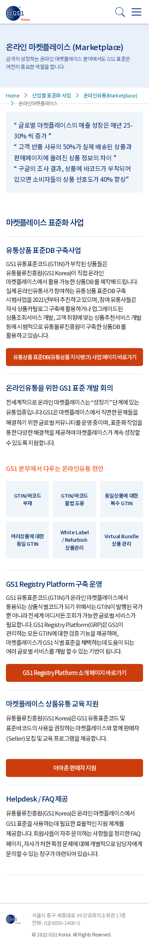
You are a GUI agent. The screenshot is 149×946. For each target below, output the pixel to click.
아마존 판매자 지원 (74, 767)
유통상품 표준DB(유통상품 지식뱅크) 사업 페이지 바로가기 (74, 357)
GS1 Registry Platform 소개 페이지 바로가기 (74, 672)
